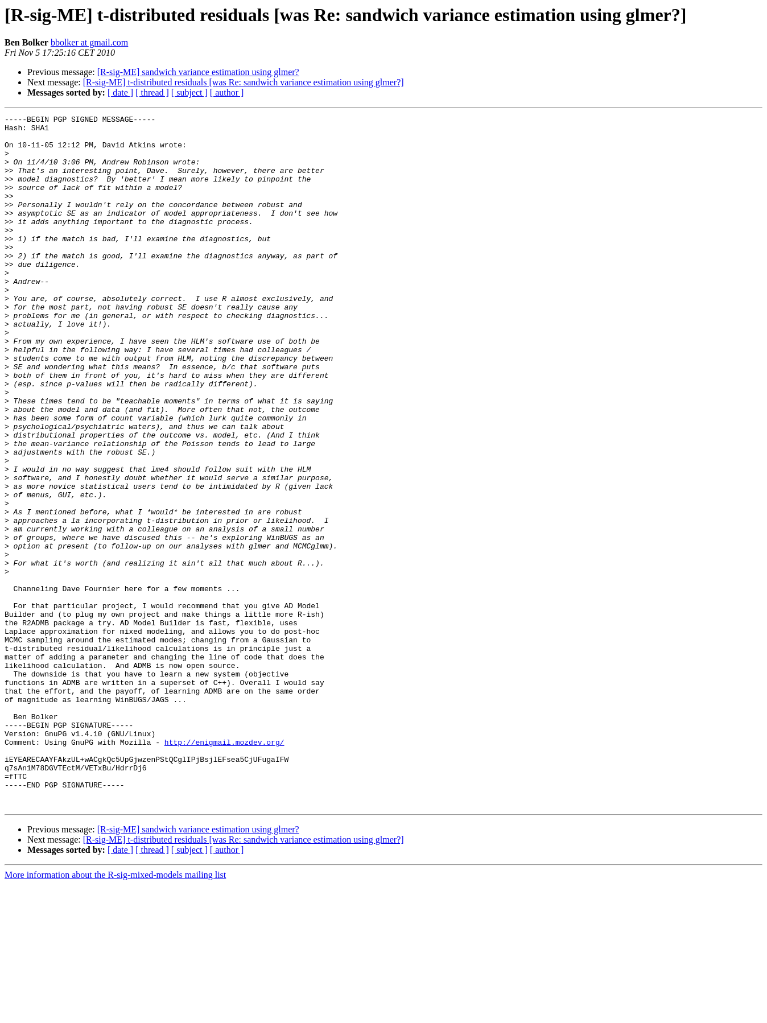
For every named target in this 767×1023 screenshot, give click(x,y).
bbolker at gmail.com (89, 42)
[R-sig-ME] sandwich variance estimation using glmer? (198, 72)
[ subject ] (189, 92)
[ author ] (227, 92)
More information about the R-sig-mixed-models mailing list (115, 1013)
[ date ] (120, 92)
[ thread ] (152, 92)
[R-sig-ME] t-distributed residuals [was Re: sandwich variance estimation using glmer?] (243, 82)
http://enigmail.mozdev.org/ (224, 868)
